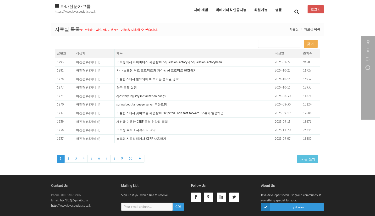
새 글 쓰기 (307, 159)
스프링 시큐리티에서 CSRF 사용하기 (141, 139)
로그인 (316, 9)
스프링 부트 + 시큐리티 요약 (135, 130)
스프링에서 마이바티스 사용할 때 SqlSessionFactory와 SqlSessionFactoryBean (169, 62)
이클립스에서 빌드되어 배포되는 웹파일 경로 (147, 79)
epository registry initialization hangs (141, 96)
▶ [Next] (139, 158)
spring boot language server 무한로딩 (141, 104)
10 (130, 158)
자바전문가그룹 (73, 6)
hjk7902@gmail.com (74, 200)
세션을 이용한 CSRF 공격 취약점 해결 (142, 122)
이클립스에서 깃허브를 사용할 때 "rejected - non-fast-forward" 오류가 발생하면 (170, 113)
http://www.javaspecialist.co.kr (71, 206)
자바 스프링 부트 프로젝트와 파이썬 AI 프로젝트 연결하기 (156, 70)
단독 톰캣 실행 (126, 87)
